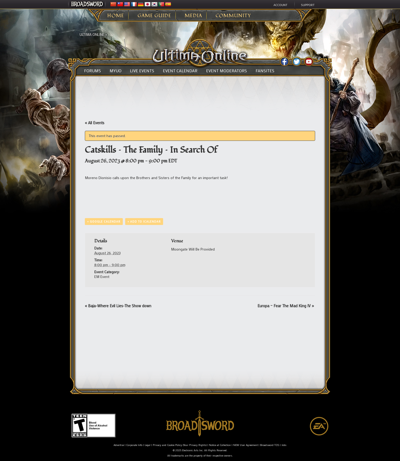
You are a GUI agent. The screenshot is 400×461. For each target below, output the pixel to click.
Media (193, 16)
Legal (147, 445)
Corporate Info (134, 445)
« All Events (94, 122)
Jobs (283, 445)
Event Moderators (226, 70)
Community (233, 16)
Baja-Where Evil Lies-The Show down (118, 305)
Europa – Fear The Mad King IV (285, 305)
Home (115, 16)
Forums (92, 70)
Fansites (265, 70)
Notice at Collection (220, 445)
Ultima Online (92, 34)
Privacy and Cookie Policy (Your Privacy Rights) (180, 445)
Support (308, 5)
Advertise (119, 445)
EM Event (101, 276)
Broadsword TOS (269, 445)
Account (280, 5)
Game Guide (154, 16)
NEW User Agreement (245, 445)
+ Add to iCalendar (144, 221)
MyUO (115, 70)
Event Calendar (180, 70)
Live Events (142, 70)
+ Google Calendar (103, 221)
